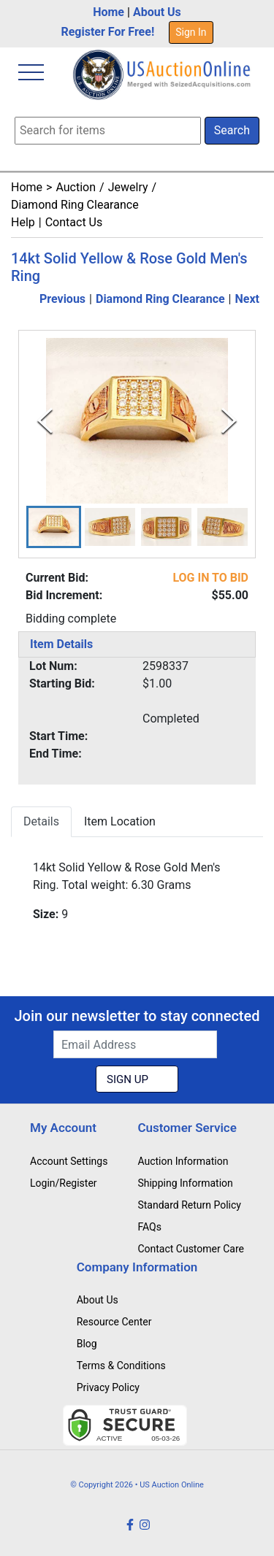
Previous (62, 299)
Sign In (190, 32)
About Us (157, 12)
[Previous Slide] (45, 421)
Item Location (120, 821)
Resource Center (114, 1322)
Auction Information (182, 1161)
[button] (53, 527)
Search (232, 130)
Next (247, 299)
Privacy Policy (108, 1387)
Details (41, 821)
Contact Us (74, 222)
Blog (87, 1343)
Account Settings (68, 1161)
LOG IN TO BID (210, 578)
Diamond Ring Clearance (75, 205)
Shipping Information (184, 1183)
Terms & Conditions (121, 1365)
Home (108, 12)
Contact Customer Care (190, 1249)
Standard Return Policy (189, 1205)
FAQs (149, 1227)
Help (23, 222)
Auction (76, 187)
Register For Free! (107, 32)
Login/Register (63, 1183)
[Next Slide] (229, 421)
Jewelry (128, 187)
